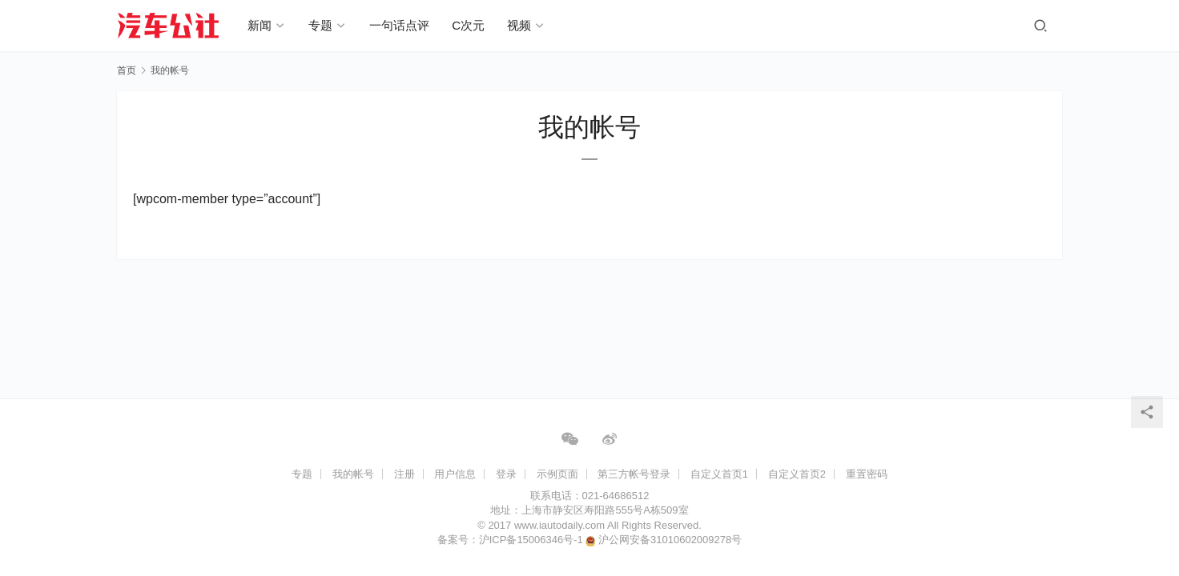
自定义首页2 (797, 474)
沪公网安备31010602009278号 (670, 540)
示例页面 (557, 474)
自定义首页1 (719, 474)
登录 (506, 474)
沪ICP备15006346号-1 (532, 540)
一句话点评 (400, 25)
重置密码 (866, 474)
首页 (126, 70)
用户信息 (455, 474)
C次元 (469, 25)
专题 (321, 25)
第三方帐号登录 (634, 474)
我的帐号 (353, 474)
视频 (520, 25)
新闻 (260, 25)
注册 (404, 474)
